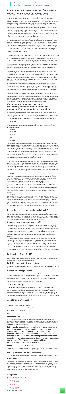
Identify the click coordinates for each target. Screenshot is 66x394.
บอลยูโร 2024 (14, 384)
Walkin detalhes (27, 5)
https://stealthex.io (15, 385)
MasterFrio (40, 2)
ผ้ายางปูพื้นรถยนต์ (15, 381)
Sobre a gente (27, 2)
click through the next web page (18, 378)
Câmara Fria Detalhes (37, 5)
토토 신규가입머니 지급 (16, 387)
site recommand (11, 372)
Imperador (34, 2)
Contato (47, 2)
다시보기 (13, 380)
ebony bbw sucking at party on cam (18, 377)
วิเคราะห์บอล (14, 383)
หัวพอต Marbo (14, 388)
